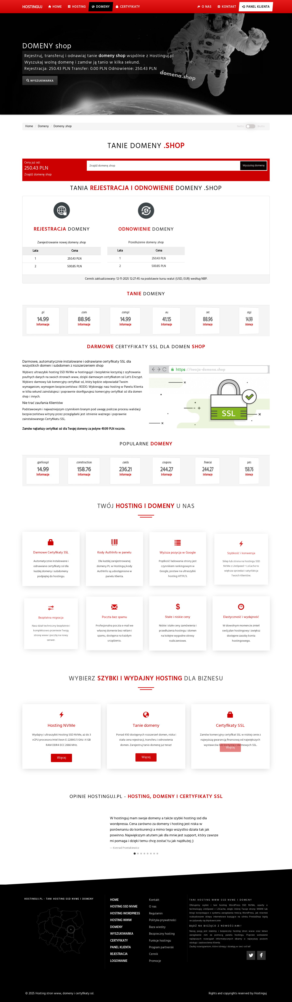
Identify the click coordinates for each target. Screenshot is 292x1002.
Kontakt (154, 902)
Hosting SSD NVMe (123, 908)
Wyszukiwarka (121, 934)
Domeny (116, 927)
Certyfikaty (119, 940)
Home (114, 902)
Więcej (61, 745)
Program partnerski (161, 946)
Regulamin (156, 915)
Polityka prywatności (162, 921)
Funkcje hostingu (160, 940)
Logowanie (118, 960)
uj (32, 7)
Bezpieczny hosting (162, 934)
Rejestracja (118, 953)
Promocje (155, 960)
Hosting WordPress (125, 915)
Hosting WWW (120, 921)
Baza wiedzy (157, 927)
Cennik (153, 953)
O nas (153, 908)
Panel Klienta (120, 946)
